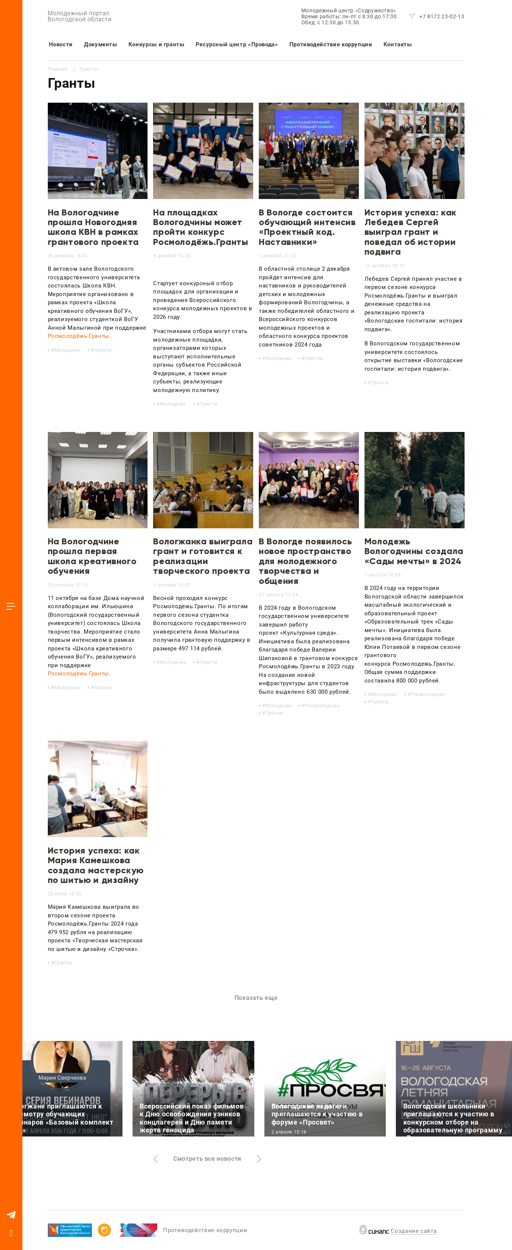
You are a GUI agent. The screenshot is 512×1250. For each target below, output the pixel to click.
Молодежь (68, 350)
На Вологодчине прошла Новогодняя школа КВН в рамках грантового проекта (93, 227)
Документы (100, 44)
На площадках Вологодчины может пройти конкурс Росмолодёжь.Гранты (200, 227)
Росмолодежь (322, 705)
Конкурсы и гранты (156, 44)
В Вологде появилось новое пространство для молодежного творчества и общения (305, 561)
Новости (61, 44)
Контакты (398, 44)
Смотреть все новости (207, 1158)
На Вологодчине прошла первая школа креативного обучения (92, 556)
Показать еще (256, 997)
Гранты (103, 350)
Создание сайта (414, 1231)
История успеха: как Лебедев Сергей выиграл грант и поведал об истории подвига (410, 232)
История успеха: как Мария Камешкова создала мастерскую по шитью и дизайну (96, 865)
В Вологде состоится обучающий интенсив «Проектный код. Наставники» (307, 227)
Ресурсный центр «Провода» (237, 44)
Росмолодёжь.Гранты (78, 336)
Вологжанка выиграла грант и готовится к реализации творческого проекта (202, 556)
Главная (58, 69)
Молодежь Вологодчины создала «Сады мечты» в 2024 (413, 551)
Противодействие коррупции (330, 44)
